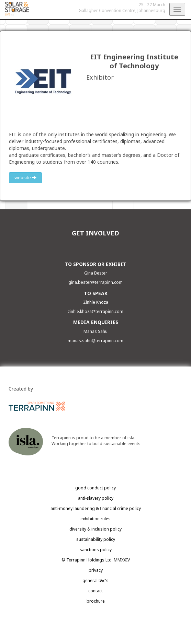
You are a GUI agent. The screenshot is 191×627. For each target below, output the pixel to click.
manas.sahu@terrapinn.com (95, 341)
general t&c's (95, 580)
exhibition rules (95, 519)
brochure (96, 601)
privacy (96, 570)
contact (95, 591)
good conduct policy (95, 488)
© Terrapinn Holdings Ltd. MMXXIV (95, 560)
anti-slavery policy (95, 498)
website (25, 177)
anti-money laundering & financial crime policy (95, 508)
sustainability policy (95, 539)
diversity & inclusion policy (95, 529)
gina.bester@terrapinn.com (95, 282)
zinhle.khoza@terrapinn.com (95, 311)
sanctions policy (96, 550)
